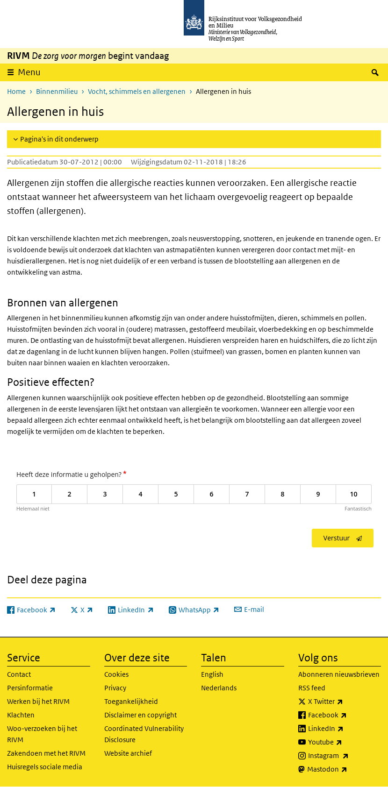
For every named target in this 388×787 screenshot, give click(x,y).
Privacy (115, 687)
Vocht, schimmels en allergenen (137, 91)
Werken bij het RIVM (38, 701)
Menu (29, 72)
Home (16, 91)
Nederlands (219, 687)
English (212, 674)
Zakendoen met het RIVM (46, 753)
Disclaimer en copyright (140, 714)
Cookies (116, 674)
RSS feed (311, 687)
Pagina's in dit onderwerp (59, 139)
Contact (19, 674)
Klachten (21, 714)
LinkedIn (344, 728)
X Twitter (344, 701)
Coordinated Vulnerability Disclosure (144, 734)
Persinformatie (30, 687)
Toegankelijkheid (131, 701)
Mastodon (344, 769)
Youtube (344, 742)
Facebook (344, 715)
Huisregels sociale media (44, 766)
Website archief (128, 753)
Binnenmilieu (57, 91)
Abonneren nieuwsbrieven (339, 674)
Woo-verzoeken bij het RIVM (42, 734)
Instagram (344, 755)
